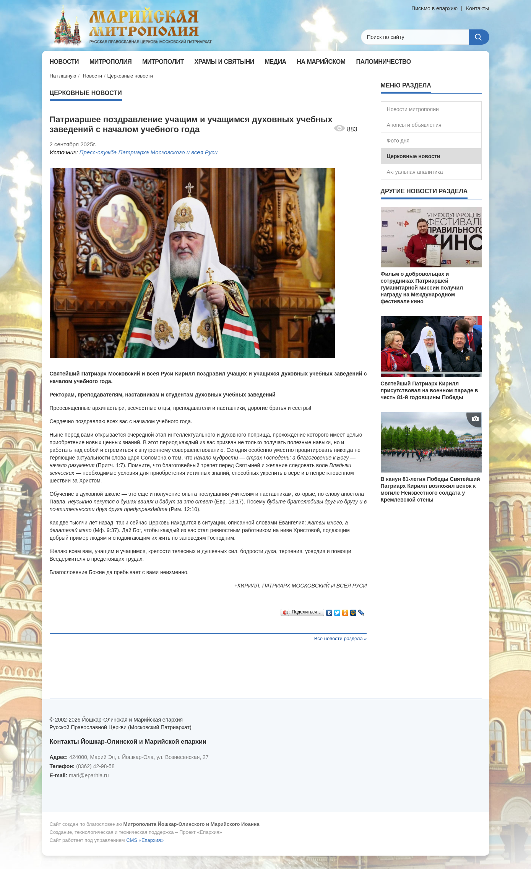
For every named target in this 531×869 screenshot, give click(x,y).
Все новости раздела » (340, 638)
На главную (63, 76)
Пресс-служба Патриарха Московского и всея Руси (149, 152)
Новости (92, 76)
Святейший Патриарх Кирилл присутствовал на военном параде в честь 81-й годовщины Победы (429, 390)
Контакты (477, 8)
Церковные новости (130, 76)
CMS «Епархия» (145, 840)
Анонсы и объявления (414, 125)
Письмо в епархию (434, 8)
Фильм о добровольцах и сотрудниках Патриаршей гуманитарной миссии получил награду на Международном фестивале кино (422, 287)
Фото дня (398, 141)
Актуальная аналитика (415, 172)
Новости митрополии (413, 109)
